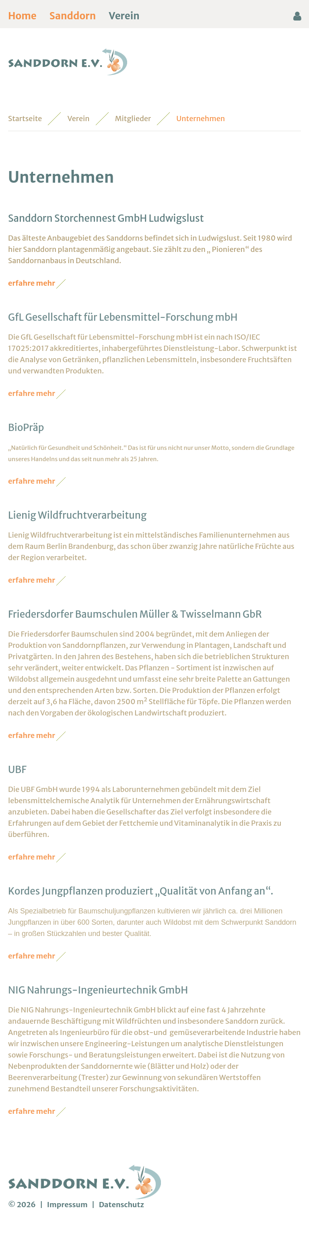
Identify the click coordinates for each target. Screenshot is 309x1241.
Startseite (25, 118)
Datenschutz (121, 1204)
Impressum (68, 1204)
